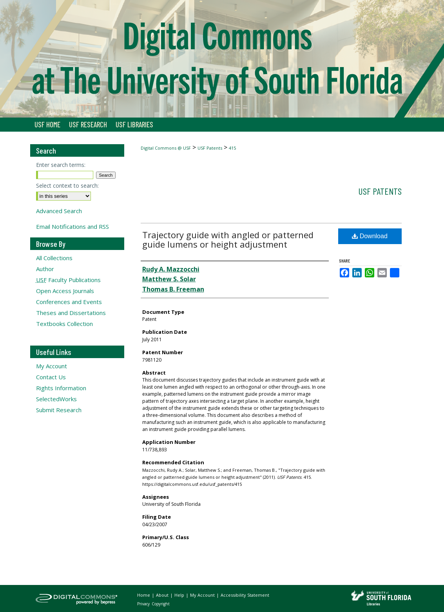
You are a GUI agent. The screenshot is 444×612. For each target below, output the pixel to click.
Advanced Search (59, 211)
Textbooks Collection (64, 324)
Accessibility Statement (245, 595)
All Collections (54, 258)
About (163, 595)
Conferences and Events (69, 302)
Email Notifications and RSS (72, 226)
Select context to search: (67, 185)
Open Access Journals (65, 291)
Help (179, 595)
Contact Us (51, 377)
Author (45, 269)
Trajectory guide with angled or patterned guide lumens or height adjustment (228, 239)
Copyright (161, 604)
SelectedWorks (56, 399)
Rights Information (61, 388)
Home (144, 595)
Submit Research (59, 410)
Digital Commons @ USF (166, 148)
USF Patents (210, 148)
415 (232, 148)
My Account (51, 366)
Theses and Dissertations (71, 313)
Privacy (144, 604)
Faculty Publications (68, 280)
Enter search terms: (60, 164)
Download (370, 236)
